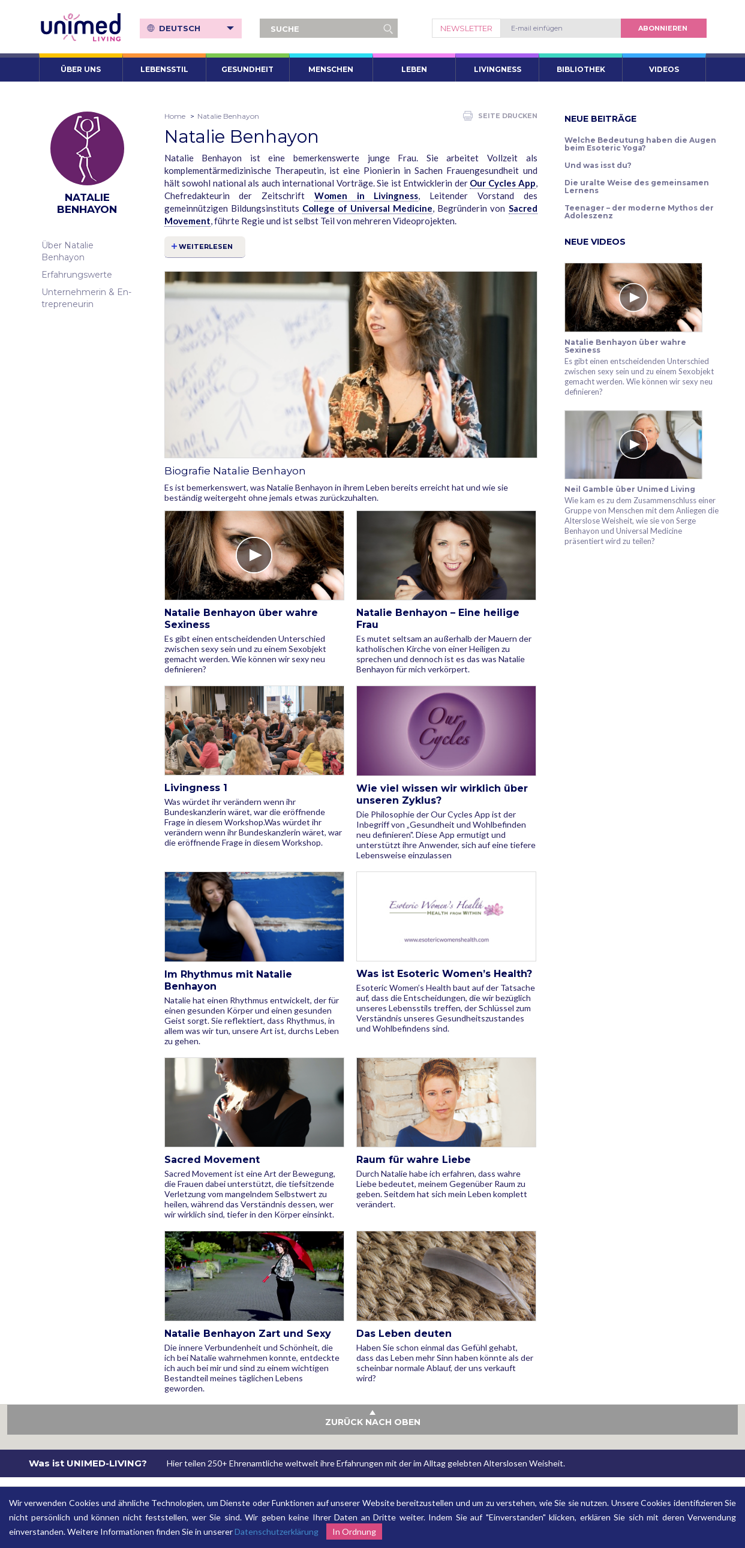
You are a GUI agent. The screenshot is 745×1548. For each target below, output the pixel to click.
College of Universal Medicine (367, 208)
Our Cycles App (502, 183)
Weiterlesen (206, 246)
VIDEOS (664, 69)
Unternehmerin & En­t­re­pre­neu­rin (86, 298)
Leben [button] (414, 69)
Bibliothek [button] (581, 69)
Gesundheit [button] (247, 69)
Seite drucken (500, 116)
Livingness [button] (497, 69)
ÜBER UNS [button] (81, 69)
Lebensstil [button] (164, 69)
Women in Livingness (366, 195)
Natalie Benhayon (228, 116)
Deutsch (197, 28)
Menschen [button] (330, 69)
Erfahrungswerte (76, 274)
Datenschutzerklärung (277, 1531)
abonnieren (662, 28)
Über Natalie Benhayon (67, 251)
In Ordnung (354, 1531)
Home (174, 116)
